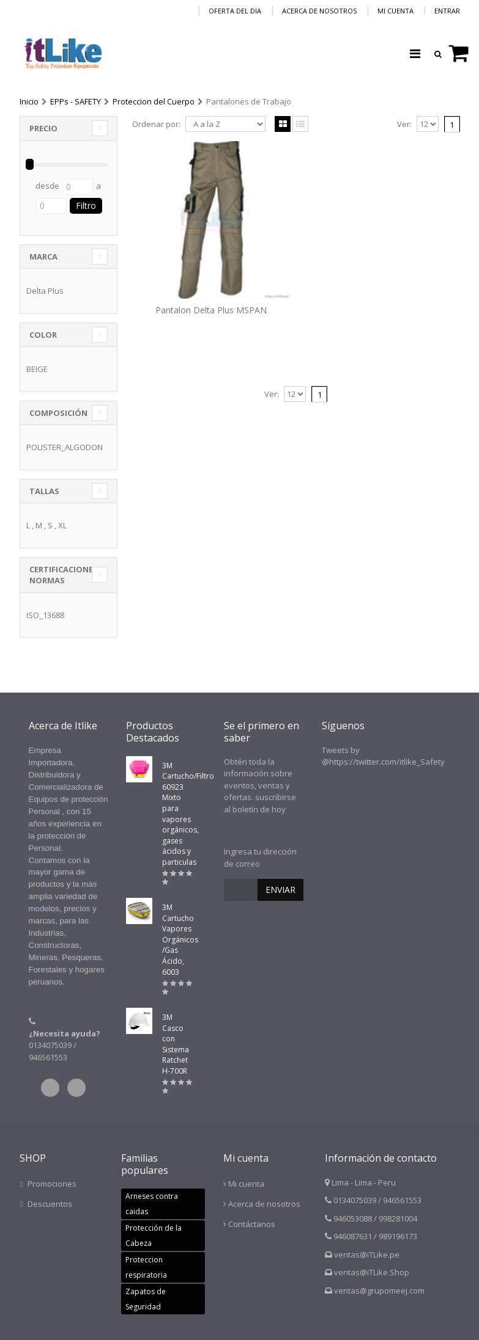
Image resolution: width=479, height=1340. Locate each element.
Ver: (404, 124)
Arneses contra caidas (151, 1204)
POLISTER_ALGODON (64, 447)
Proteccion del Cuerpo (154, 101)
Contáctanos (251, 1223)
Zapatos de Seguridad (145, 1299)
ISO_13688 (45, 615)
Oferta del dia (235, 10)
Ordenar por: (156, 124)
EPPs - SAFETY (75, 101)
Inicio (29, 101)
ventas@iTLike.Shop (371, 1272)
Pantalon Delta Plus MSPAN (211, 310)
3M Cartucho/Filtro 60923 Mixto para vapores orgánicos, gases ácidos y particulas (188, 813)
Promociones (52, 1183)
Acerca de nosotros (319, 10)
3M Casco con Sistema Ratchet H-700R (175, 1044)
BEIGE (37, 368)
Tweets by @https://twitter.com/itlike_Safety (383, 756)
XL (62, 525)
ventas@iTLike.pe (366, 1254)
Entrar (447, 10)
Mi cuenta (395, 10)
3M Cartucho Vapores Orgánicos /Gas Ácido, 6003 (180, 939)
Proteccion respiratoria (146, 1267)
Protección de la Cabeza (153, 1235)
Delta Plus (45, 290)
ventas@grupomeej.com (379, 1290)
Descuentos (50, 1203)
